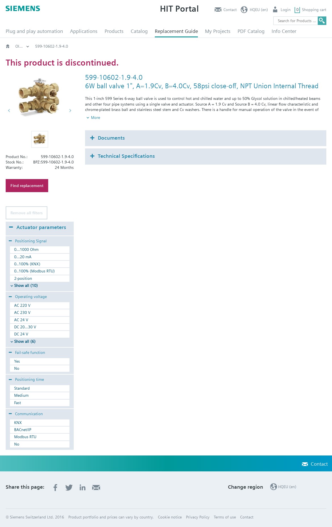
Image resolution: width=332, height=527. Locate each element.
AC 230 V (22, 312)
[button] (39, 139)
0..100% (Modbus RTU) (34, 271)
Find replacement (26, 185)
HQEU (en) (259, 9)
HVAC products (28, 46)
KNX (18, 422)
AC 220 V (22, 305)
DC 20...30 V (25, 327)
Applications (84, 31)
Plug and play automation (34, 31)
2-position (23, 278)
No (16, 368)
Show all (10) (26, 285)
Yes (17, 361)
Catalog (139, 31)
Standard (22, 388)
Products (114, 31)
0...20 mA (22, 257)
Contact (230, 9)
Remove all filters (26, 213)
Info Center (284, 31)
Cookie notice (170, 517)
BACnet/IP (22, 429)
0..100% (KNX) (27, 264)
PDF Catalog (251, 31)
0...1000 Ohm (26, 249)
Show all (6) (24, 341)
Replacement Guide (176, 31)
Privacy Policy (198, 517)
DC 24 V (21, 334)
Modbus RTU (25, 436)
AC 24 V (21, 320)
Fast (17, 402)
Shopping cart (314, 9)
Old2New (61, 46)
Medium (21, 395)
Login (286, 9)
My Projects (218, 31)
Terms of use (225, 517)
